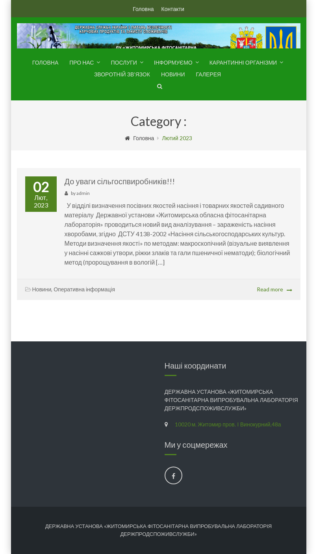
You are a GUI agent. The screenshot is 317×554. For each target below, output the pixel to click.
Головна (143, 9)
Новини (173, 74)
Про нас (81, 62)
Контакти (172, 9)
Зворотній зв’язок (122, 74)
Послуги (124, 62)
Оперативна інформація (84, 289)
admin (83, 193)
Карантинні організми (243, 62)
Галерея (208, 74)
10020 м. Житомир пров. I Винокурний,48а (228, 424)
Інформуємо (173, 62)
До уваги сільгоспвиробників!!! (120, 181)
